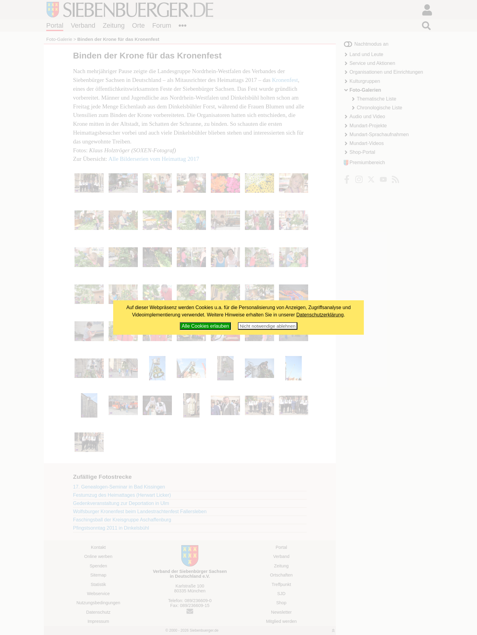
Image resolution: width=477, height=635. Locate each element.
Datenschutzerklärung (320, 314)
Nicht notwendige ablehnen (267, 326)
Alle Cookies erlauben (205, 326)
